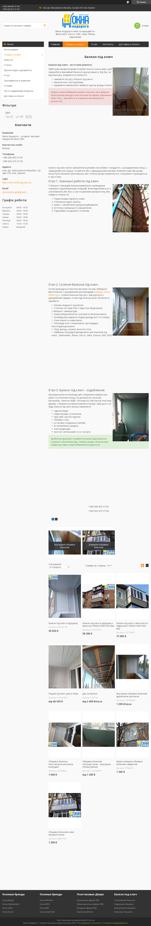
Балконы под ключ (123, 911)
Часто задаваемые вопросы (18, 90)
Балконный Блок (85, 911)
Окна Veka (7, 908)
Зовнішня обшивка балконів (98, 546)
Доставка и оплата (14, 96)
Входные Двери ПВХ (87, 908)
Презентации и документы (18, 70)
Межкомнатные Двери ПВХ (90, 904)
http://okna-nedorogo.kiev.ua (16, 182)
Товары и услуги (12, 54)
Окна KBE (44, 908)
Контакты (108, 44)
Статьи (7, 64)
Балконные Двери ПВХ (88, 900)
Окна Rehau (8, 900)
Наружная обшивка (124, 904)
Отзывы (8, 85)
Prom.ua (91, 920)
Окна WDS (45, 904)
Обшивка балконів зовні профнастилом (61, 833)
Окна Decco (8, 911)
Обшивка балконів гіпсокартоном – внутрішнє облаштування (96, 764)
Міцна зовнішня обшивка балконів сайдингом (129, 763)
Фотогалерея (11, 49)
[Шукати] (44, 26)
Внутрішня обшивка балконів (64, 546)
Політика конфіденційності (115, 923)
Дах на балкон (90, 693)
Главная (55, 44)
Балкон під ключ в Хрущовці (63, 623)
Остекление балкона (124, 900)
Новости (8, 59)
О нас (7, 75)
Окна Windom (46, 900)
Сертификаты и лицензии (17, 80)
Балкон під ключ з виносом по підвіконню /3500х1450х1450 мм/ (132, 626)
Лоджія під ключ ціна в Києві (63, 693)
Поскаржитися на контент (89, 923)
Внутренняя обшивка (124, 908)
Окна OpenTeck (47, 911)
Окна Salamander (10, 904)
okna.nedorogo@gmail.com (15, 192)
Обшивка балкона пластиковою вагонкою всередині (61, 764)
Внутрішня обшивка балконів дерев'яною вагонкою (131, 695)
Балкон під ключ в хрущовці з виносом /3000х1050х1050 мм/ (98, 624)
